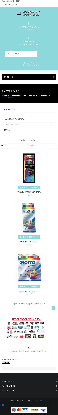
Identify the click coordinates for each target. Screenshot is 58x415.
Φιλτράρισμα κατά (15, 119)
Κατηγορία (10, 109)
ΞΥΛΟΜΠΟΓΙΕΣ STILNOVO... (29, 242)
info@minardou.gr (29, 44)
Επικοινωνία (29, 41)
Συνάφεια (41, 145)
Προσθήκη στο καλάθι (29, 187)
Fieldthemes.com (44, 401)
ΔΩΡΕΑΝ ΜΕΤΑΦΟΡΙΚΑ (29, 27)
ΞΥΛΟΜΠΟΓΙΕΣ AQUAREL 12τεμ (29, 192)
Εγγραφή (6, 362)
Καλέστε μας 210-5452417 (11, 1)
